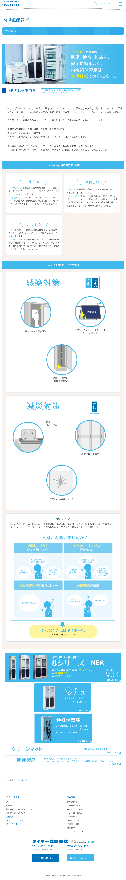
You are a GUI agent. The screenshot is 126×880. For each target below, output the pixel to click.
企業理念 (9, 806)
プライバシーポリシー (15, 820)
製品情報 (13, 780)
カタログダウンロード (75, 831)
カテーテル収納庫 (73, 806)
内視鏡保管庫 (72, 802)
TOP (6, 780)
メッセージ (10, 802)
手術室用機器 (72, 817)
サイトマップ (11, 824)
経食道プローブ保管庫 (75, 809)
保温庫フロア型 (73, 820)
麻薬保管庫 (71, 828)
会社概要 (10, 817)
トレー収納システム (74, 813)
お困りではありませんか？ (15, 813)
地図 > (91, 842)
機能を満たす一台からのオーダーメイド (20, 809)
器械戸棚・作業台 (73, 824)
